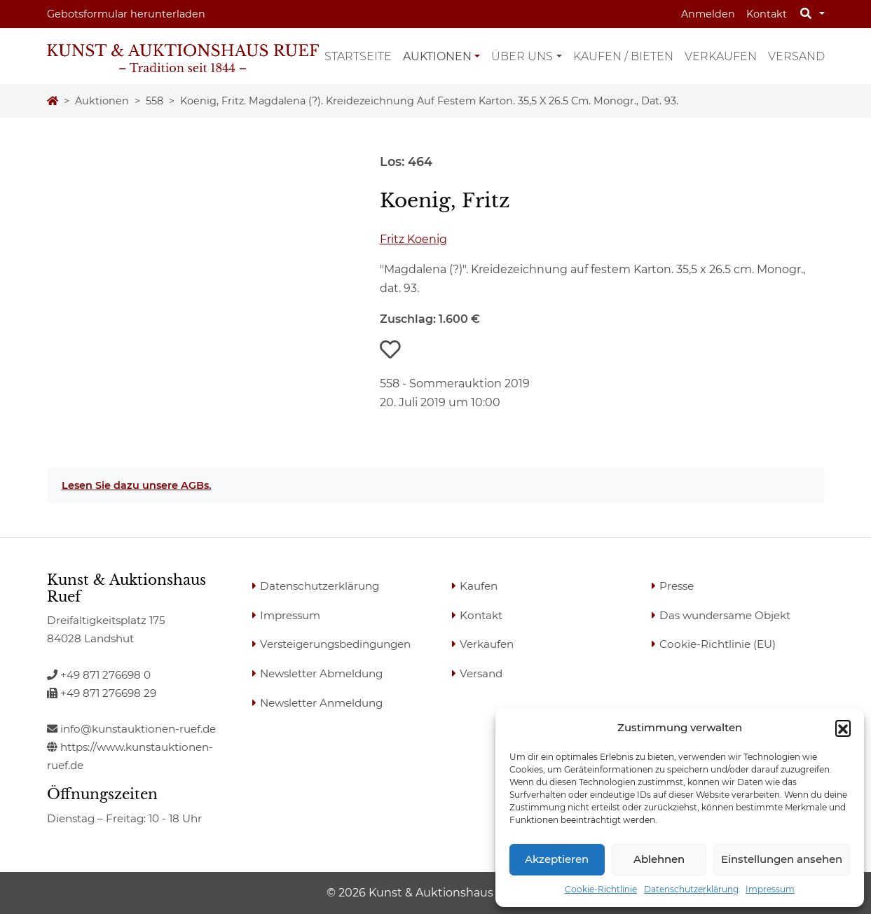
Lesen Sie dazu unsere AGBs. (137, 485)
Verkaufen (721, 56)
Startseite (358, 56)
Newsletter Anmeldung (321, 702)
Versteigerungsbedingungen (335, 644)
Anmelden (708, 14)
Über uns (522, 56)
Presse (676, 586)
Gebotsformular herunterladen (126, 14)
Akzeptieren (557, 859)
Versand (796, 56)
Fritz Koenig (413, 239)
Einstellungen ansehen (781, 859)
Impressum (770, 889)
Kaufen (479, 586)
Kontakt (766, 14)
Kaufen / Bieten (623, 56)
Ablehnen (659, 859)
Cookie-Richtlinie (601, 889)
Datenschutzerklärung (691, 889)
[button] (843, 728)
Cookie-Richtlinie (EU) (717, 644)
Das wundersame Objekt (724, 615)
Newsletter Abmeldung (321, 673)
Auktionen (437, 56)
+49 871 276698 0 (99, 674)
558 (154, 101)
